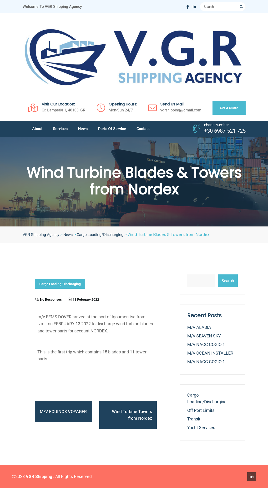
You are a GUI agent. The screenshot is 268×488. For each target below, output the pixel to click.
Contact (143, 128)
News (83, 128)
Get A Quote (229, 108)
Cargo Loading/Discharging (60, 284)
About (37, 128)
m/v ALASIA (199, 327)
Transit (193, 418)
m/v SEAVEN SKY (204, 335)
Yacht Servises (201, 427)
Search (228, 280)
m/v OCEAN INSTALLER (210, 353)
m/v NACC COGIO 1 (206, 344)
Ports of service (112, 128)
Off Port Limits (200, 410)
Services (60, 128)
